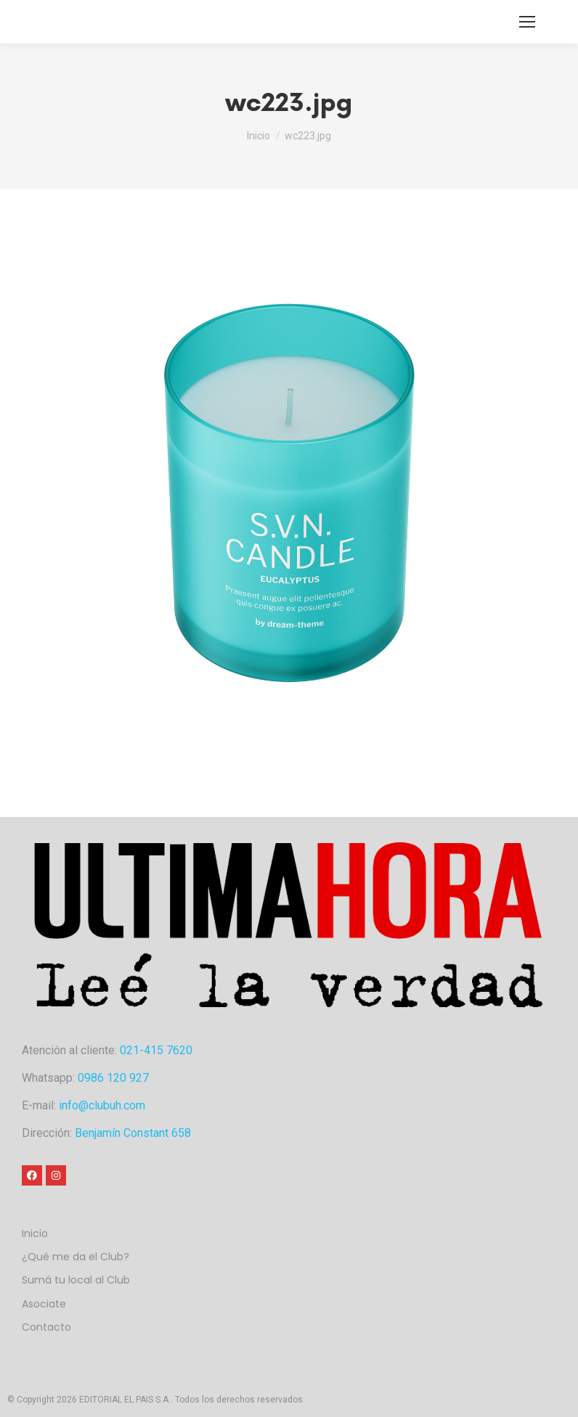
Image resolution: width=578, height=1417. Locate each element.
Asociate (44, 1304)
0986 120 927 (113, 1078)
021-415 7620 (156, 1050)
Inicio (35, 1233)
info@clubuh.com (102, 1105)
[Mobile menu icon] (527, 21)
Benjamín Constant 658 (133, 1133)
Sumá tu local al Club (76, 1280)
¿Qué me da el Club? (75, 1256)
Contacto (46, 1327)
